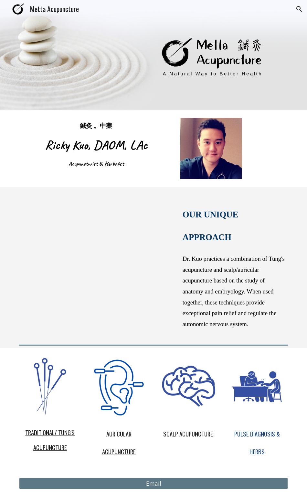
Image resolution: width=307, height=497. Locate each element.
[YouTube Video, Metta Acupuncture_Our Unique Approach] (96, 238)
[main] (96, 145)
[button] (299, 9)
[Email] (153, 483)
